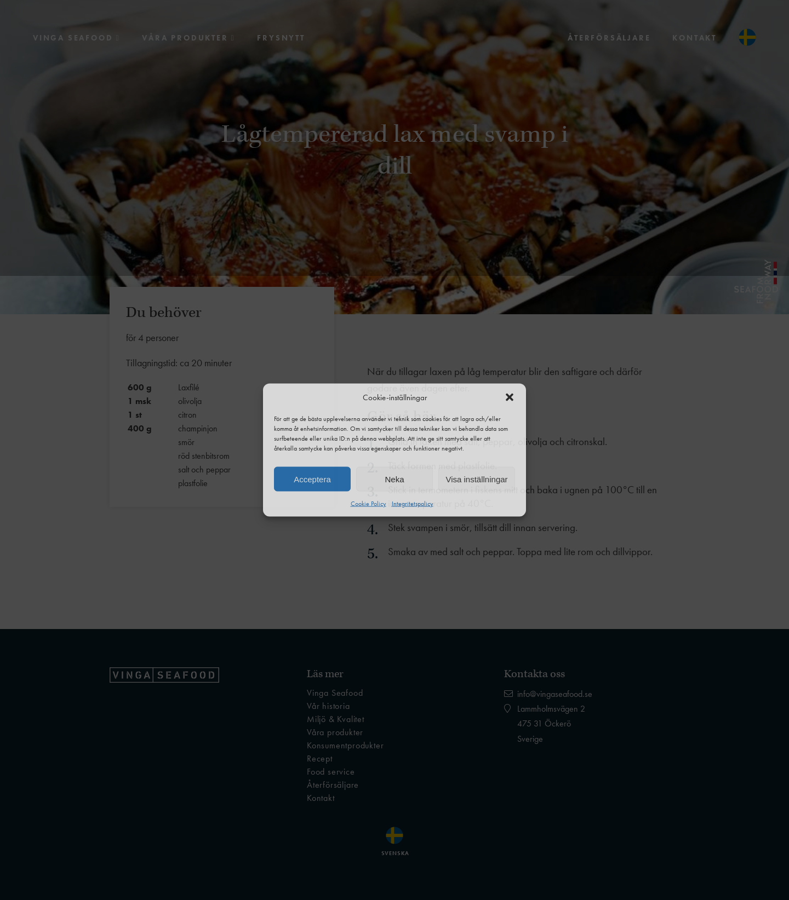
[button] (509, 397)
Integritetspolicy (412, 503)
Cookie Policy (368, 503)
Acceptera (312, 478)
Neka (394, 478)
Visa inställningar (476, 478)
